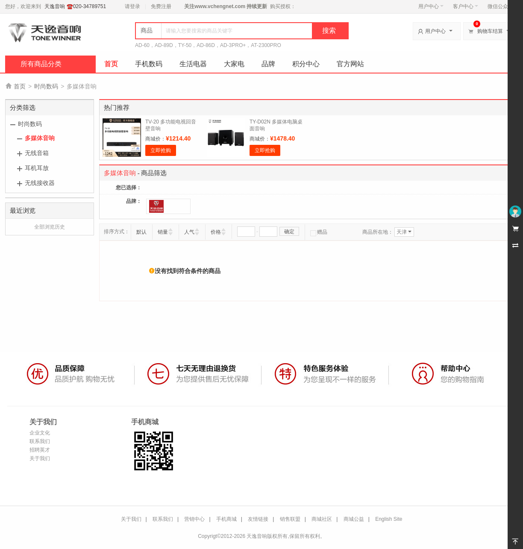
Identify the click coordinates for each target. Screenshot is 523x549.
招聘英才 (39, 450)
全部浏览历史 (49, 227)
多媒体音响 (40, 138)
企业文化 (39, 433)
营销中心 (194, 519)
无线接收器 (40, 182)
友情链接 (258, 519)
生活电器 (193, 64)
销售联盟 (290, 519)
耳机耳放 (37, 167)
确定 (289, 232)
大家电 (234, 64)
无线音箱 (37, 153)
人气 (189, 232)
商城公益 (354, 519)
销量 (163, 232)
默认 (141, 232)
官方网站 (350, 64)
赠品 (318, 232)
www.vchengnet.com (219, 6)
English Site (388, 519)
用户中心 (431, 6)
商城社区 (321, 519)
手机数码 (148, 64)
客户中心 (465, 6)
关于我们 (39, 458)
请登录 (132, 6)
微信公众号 (500, 6)
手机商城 (226, 519)
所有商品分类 (41, 64)
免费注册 (161, 6)
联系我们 (39, 441)
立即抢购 (160, 150)
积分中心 (306, 64)
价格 (216, 232)
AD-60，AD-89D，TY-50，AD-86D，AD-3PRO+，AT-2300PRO (208, 45)
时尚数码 (46, 86)
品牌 (268, 64)
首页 (111, 64)
